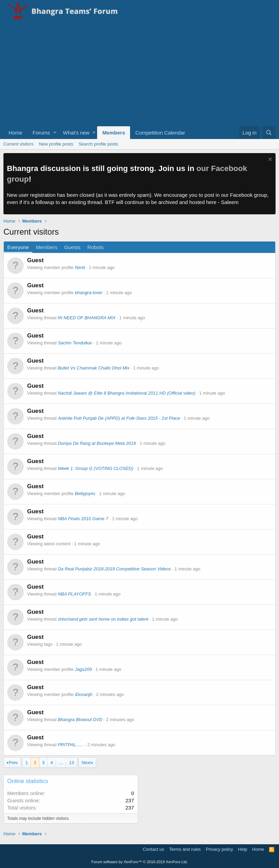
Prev (13, 762)
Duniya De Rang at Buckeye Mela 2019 (97, 443)
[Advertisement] (139, 74)
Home (15, 133)
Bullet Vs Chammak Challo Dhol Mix (93, 368)
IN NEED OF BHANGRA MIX (86, 317)
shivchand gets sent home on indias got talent (103, 619)
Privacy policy (219, 849)
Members (113, 133)
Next (86, 762)
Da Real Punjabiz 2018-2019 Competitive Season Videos (114, 568)
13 (71, 762)
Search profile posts (98, 144)
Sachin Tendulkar (75, 342)
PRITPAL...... (70, 744)
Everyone (18, 247)
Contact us (153, 849)
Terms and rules (185, 849)
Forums (41, 133)
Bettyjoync (85, 493)
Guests (72, 247)
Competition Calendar (160, 133)
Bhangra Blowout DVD (80, 719)
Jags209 (83, 669)
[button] (54, 132)
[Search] (269, 132)
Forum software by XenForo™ (139, 862)
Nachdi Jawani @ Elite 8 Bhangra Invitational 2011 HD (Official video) (126, 393)
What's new (76, 133)
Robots (95, 247)
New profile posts (56, 144)
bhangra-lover (88, 292)
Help (242, 849)
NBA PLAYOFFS (74, 594)
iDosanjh (83, 694)
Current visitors (18, 144)
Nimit (80, 267)
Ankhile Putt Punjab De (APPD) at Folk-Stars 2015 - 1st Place (119, 418)
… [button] (61, 762)
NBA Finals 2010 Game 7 (83, 518)
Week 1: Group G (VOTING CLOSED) (95, 468)
